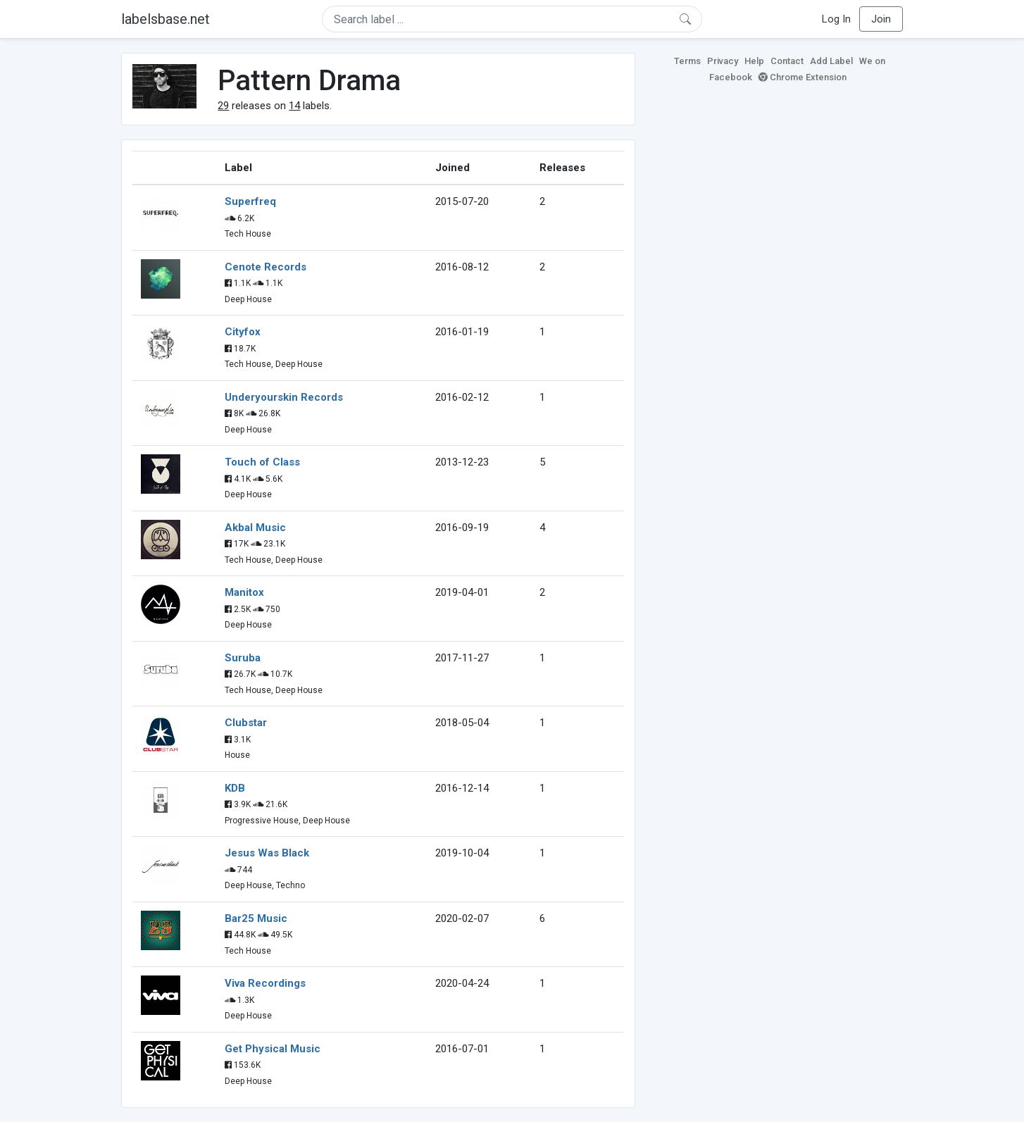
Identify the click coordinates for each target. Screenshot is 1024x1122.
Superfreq (250, 201)
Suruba (243, 658)
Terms (687, 61)
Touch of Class (262, 462)
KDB (235, 788)
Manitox (244, 592)
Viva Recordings (265, 983)
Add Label (831, 61)
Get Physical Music (272, 1048)
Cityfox (243, 331)
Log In (836, 19)
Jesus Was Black (267, 853)
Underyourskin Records (284, 397)
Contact (787, 61)
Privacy (722, 61)
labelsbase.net (165, 19)
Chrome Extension (802, 77)
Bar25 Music (256, 918)
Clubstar (246, 722)
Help (754, 61)
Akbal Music (255, 527)
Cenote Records (265, 267)
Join (881, 19)
